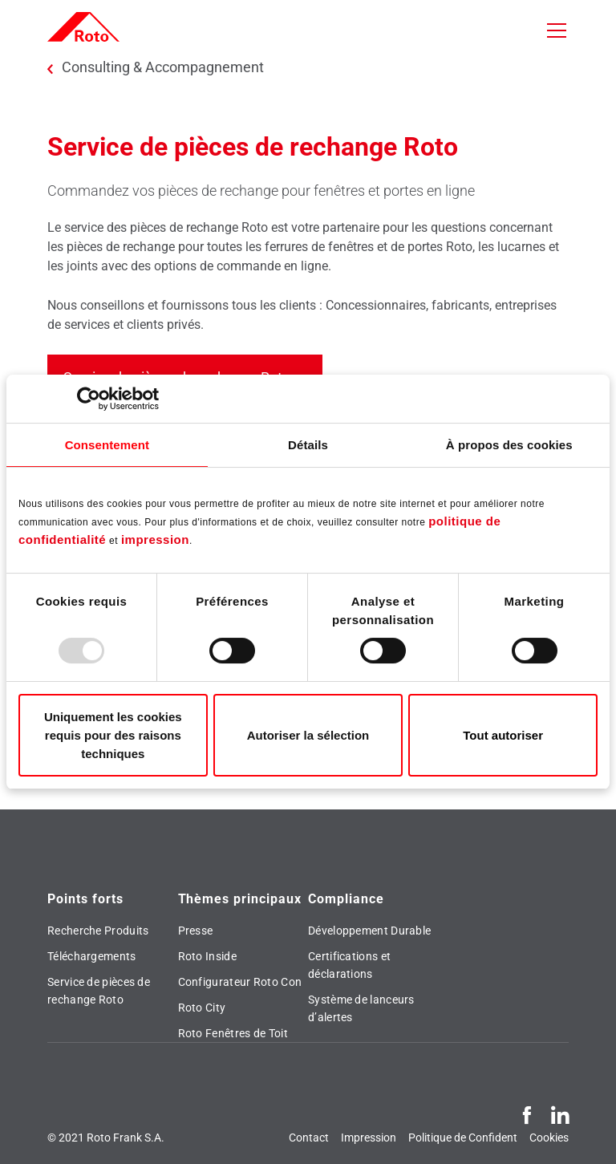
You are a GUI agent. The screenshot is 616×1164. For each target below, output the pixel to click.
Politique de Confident (462, 1137)
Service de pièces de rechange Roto (98, 990)
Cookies (549, 1137)
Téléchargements (91, 956)
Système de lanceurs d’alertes (361, 1008)
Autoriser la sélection (308, 735)
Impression (368, 1137)
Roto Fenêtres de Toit (233, 1033)
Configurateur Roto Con (240, 981)
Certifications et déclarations (349, 965)
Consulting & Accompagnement (163, 67)
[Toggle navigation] (557, 30)
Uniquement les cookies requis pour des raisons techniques (113, 735)
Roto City (202, 1007)
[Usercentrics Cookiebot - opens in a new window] (88, 399)
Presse (195, 930)
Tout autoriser (503, 735)
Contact (309, 1137)
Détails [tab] (308, 445)
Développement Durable (369, 930)
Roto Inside (207, 956)
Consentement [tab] (107, 445)
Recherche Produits (97, 930)
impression (155, 539)
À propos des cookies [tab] (509, 445)
